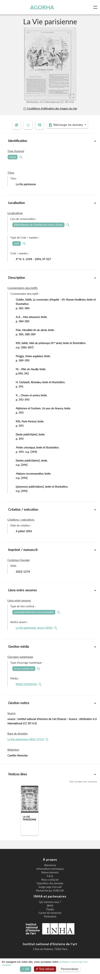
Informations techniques (50, 869)
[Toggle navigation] (96, 7)
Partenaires (50, 916)
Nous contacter (50, 880)
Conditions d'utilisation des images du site (50, 108)
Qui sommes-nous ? (50, 902)
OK (25, 969)
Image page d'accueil (50, 887)
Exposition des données (50, 883)
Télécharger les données (66, 125)
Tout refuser (45, 969)
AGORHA (42, 7)
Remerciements (50, 872)
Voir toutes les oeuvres (83, 781)
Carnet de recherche (50, 913)
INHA (50, 906)
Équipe (50, 909)
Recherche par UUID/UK (50, 891)
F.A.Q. (50, 876)
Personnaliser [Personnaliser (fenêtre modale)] (69, 969)
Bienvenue (50, 865)
